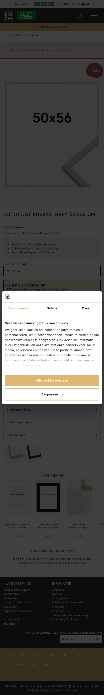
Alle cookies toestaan (52, 380)
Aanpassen (52, 394)
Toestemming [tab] (18, 308)
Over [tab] (85, 308)
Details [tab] (52, 308)
